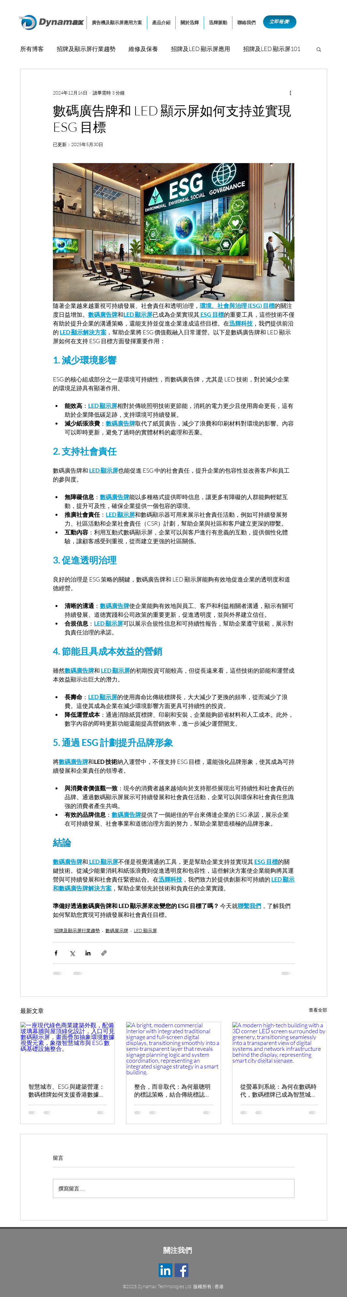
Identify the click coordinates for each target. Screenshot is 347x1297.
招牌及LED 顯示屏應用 (200, 48)
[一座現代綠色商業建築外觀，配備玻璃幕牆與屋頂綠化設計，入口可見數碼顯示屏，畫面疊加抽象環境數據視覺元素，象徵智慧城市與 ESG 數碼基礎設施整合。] (68, 1048)
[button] (319, 49)
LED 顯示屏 (145, 930)
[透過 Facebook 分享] (56, 953)
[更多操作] (290, 92)
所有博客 (32, 48)
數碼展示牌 (116, 930)
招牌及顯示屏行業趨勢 (86, 48)
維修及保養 (143, 48)
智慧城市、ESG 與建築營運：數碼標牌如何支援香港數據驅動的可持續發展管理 (66, 1091)
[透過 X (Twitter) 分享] (72, 953)
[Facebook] (181, 1270)
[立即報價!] (279, 21)
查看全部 (318, 1010)
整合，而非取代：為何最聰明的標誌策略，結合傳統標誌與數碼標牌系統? (172, 1091)
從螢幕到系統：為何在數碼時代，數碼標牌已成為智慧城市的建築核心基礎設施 (278, 1091)
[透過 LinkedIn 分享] (88, 953)
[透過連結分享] (104, 953)
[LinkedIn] (165, 1270)
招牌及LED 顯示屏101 (271, 48)
